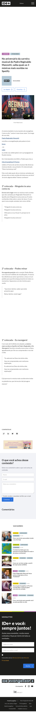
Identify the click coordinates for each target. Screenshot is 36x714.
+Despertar (15, 533)
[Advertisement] (18, 29)
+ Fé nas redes (15, 54)
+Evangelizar (16, 544)
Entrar (22, 3)
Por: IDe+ (21, 535)
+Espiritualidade (23, 533)
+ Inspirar (5, 54)
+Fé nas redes (16, 535)
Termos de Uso (17, 658)
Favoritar (20, 89)
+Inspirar (15, 571)
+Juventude (29, 558)
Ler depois (7, 89)
